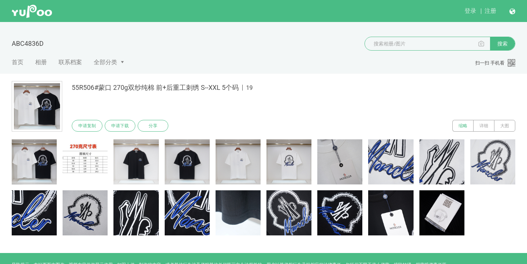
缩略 (463, 125)
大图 (504, 125)
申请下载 (120, 125)
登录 (470, 10)
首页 (17, 62)
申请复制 (87, 125)
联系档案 (70, 62)
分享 (153, 125)
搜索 (502, 44)
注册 (490, 10)
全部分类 (105, 62)
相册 (41, 62)
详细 (483, 125)
